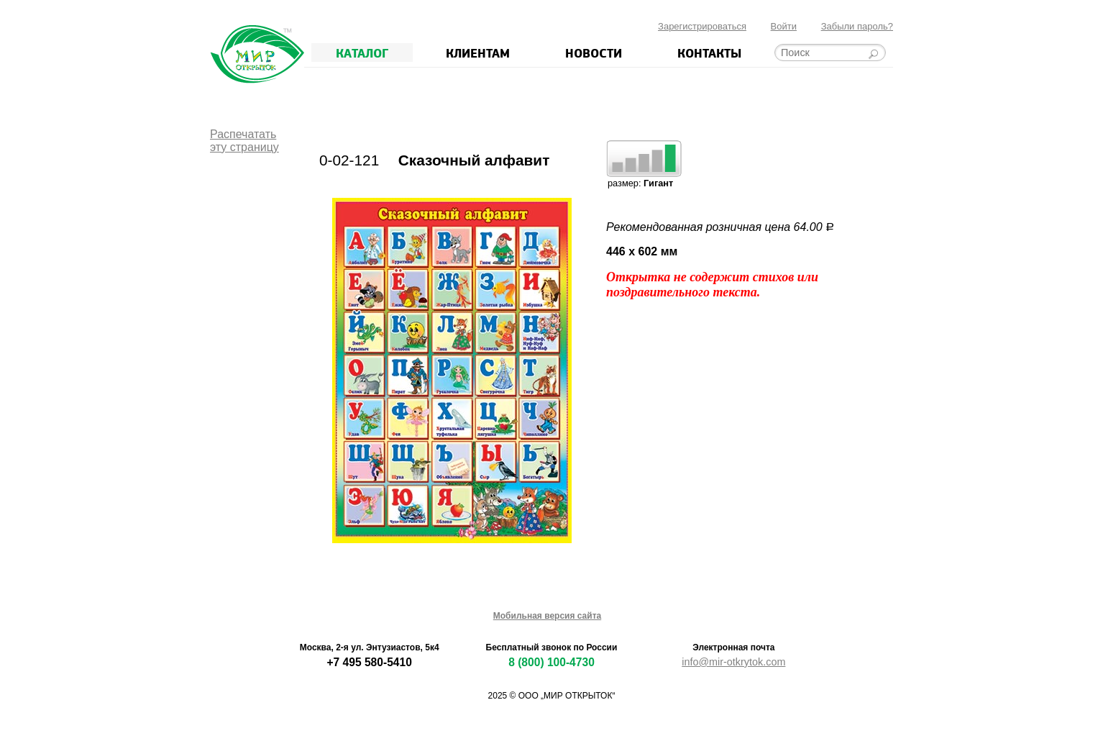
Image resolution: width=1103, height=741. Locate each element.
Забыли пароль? (857, 26)
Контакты (709, 52)
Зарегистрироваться (702, 26)
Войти (784, 26)
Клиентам (478, 52)
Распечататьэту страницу (244, 140)
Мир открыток (257, 54)
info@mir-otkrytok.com (733, 662)
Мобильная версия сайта (547, 616)
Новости (593, 52)
